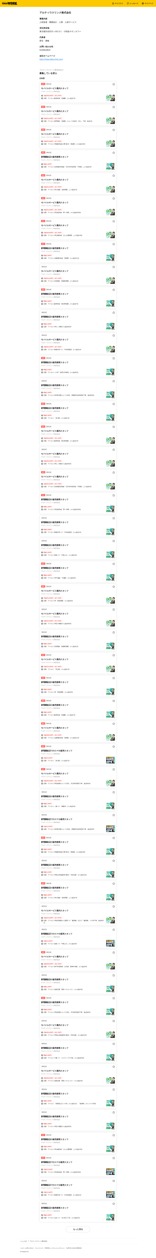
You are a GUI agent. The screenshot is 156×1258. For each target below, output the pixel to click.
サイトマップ (39, 1248)
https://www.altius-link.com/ (51, 59)
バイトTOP (23, 1241)
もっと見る (78, 1229)
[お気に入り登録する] (113, 84)
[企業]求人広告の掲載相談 (74, 1248)
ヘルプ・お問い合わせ (27, 1248)
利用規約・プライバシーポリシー (55, 1248)
